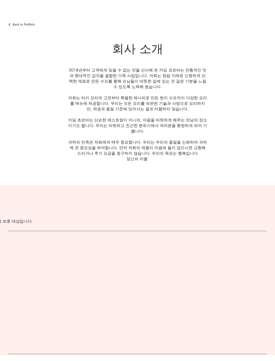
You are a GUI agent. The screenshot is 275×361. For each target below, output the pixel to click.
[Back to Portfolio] (21, 24)
